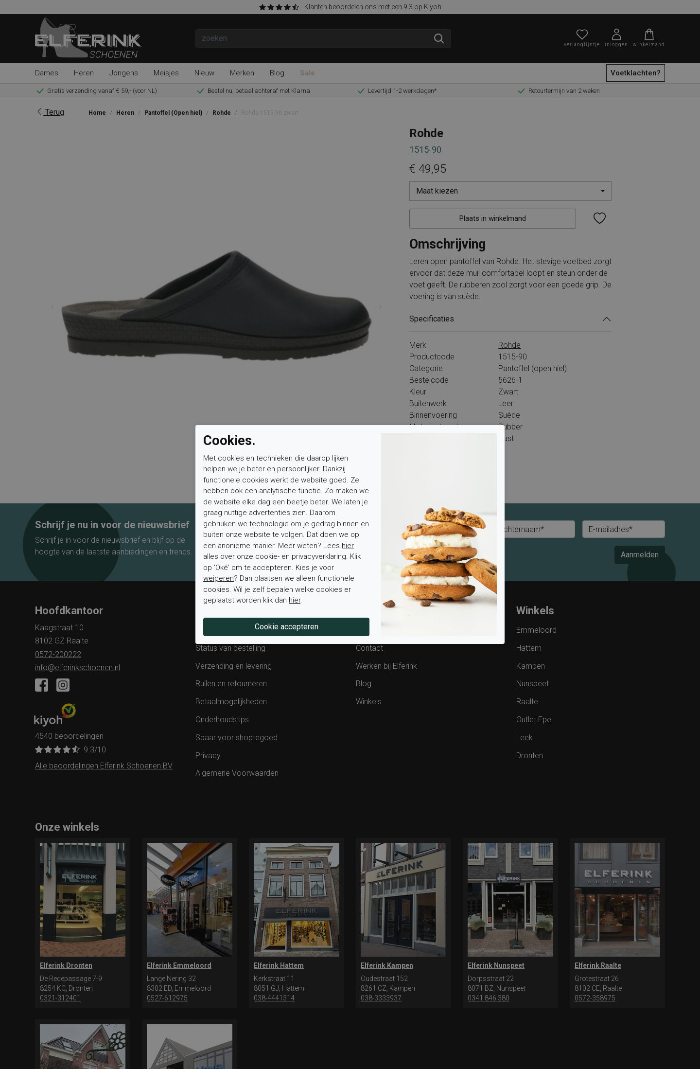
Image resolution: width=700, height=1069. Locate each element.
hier (348, 545)
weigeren (218, 578)
